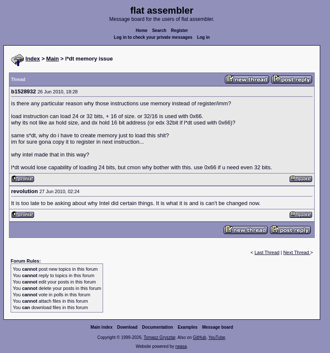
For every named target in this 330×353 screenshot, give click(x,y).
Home (142, 30)
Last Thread (267, 252)
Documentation (157, 327)
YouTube (216, 337)
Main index (102, 327)
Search (159, 30)
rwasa (181, 346)
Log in (203, 37)
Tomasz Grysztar (159, 337)
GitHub (199, 337)
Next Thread (296, 252)
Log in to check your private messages (153, 37)
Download (127, 327)
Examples (188, 327)
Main (52, 58)
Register (179, 30)
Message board (217, 327)
